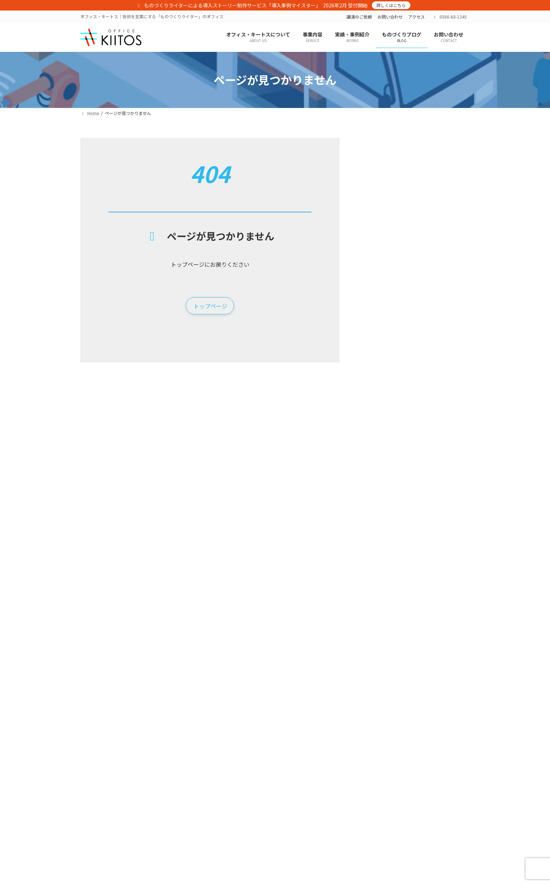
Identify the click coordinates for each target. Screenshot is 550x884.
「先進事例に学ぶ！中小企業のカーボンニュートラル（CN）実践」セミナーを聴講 (432, 507)
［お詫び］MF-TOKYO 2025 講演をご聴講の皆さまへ (432, 385)
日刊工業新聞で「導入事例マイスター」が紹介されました (432, 227)
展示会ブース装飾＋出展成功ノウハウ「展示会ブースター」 (228, 841)
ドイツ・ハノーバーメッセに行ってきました (432, 187)
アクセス (416, 17)
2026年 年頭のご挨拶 (419, 342)
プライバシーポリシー (405, 789)
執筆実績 (297, 789)
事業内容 (193, 826)
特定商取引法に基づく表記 (409, 777)
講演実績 (297, 801)
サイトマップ (397, 801)
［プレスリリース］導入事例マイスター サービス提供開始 (432, 266)
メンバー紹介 (201, 814)
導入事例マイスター (208, 856)
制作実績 (297, 814)
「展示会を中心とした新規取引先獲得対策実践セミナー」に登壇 (432, 306)
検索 (450, 146)
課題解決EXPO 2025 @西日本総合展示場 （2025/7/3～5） (431, 425)
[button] (210, 306)
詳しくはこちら (391, 5)
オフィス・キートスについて (212, 789)
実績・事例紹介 (299, 777)
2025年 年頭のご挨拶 (419, 460)
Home (190, 777)
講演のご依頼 (359, 17)
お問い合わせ (390, 17)
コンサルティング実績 (309, 826)
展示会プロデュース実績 (312, 838)
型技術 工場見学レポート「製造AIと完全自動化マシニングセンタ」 (430, 547)
